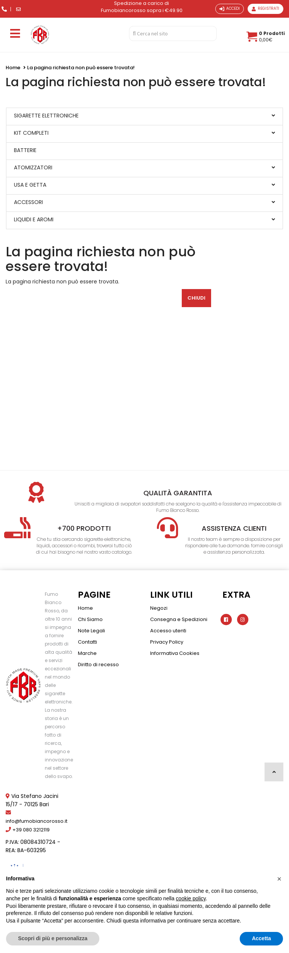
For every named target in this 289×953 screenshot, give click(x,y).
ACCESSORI (28, 202)
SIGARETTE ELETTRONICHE (46, 115)
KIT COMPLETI (31, 133)
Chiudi (196, 297)
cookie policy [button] (190, 898)
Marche (87, 653)
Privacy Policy (166, 641)
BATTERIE (25, 150)
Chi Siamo (90, 619)
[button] (279, 879)
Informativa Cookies (174, 653)
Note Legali (91, 630)
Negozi (158, 608)
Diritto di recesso (98, 664)
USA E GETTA (30, 185)
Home (13, 67)
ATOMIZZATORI (33, 167)
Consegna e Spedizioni (178, 619)
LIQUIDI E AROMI (33, 219)
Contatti (87, 641)
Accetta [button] (261, 938)
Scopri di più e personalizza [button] (52, 938)
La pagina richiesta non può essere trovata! (81, 67)
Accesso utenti (168, 630)
